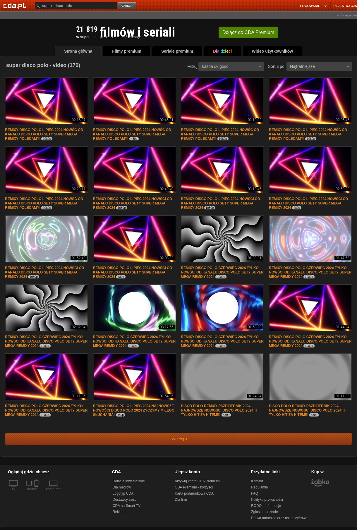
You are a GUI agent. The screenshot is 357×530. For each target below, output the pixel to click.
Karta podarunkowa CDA (194, 493)
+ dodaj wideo (347, 15)
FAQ (254, 493)
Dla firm (181, 500)
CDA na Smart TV (126, 506)
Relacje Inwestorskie (129, 481)
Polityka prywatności (267, 500)
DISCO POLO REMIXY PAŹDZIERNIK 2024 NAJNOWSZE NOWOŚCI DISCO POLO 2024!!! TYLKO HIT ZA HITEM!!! (219, 410)
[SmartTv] (37, 493)
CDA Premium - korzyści (194, 487)
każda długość (231, 66)
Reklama (119, 512)
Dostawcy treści (125, 500)
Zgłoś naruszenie (264, 512)
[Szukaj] (76, 5)
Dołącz (248, 32)
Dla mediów (122, 487)
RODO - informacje (266, 506)
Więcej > (175, 439)
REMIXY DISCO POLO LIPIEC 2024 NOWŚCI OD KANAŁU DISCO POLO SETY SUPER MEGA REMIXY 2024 (132, 203)
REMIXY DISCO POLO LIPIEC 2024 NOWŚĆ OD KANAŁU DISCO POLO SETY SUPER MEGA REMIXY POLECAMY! (44, 134)
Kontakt (257, 481)
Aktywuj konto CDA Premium (197, 481)
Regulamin (259, 487)
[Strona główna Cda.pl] (16, 5)
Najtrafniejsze (319, 66)
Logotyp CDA (123, 493)
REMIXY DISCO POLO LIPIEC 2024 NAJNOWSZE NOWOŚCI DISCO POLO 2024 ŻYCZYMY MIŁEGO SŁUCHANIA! (133, 410)
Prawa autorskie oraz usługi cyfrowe (279, 518)
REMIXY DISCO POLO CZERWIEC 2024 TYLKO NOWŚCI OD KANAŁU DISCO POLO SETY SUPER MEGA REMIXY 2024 (222, 272)
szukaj (127, 6)
